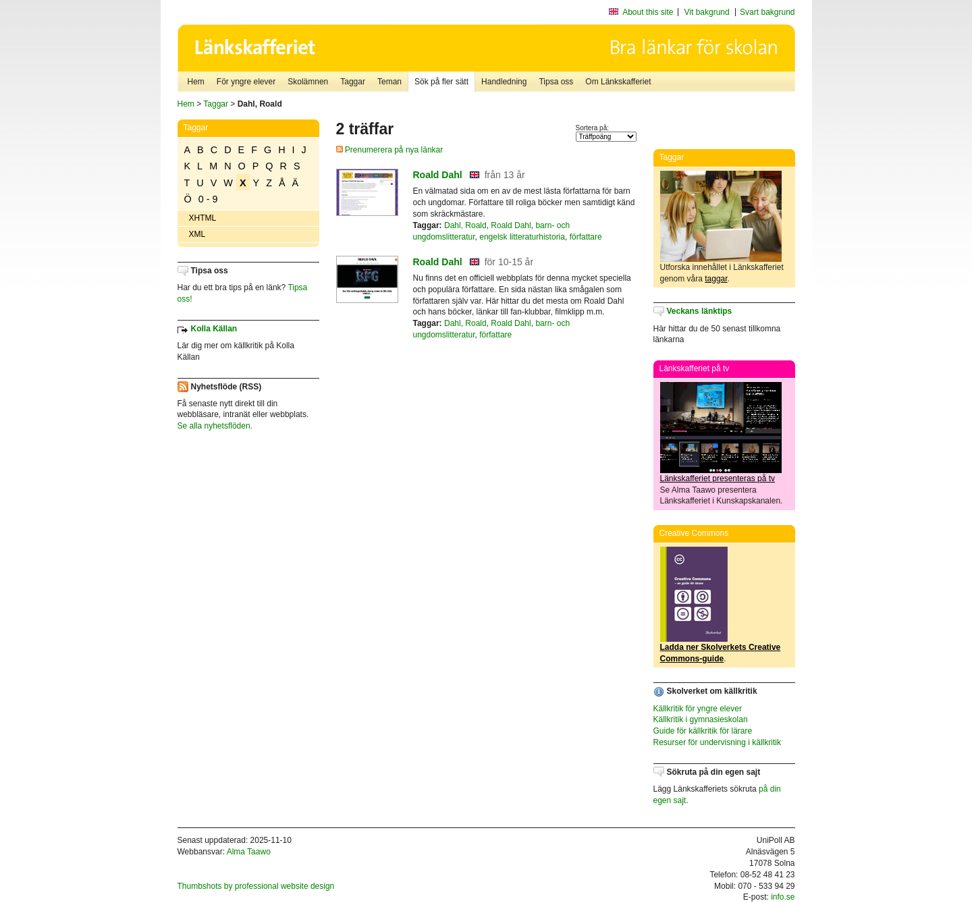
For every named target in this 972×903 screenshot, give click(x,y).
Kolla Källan (214, 328)
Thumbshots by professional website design (256, 886)
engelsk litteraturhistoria (522, 237)
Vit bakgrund (707, 12)
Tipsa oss (556, 81)
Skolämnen (308, 81)
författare (586, 237)
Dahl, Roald (465, 225)
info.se (782, 897)
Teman (389, 81)
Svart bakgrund (767, 12)
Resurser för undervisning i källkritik (717, 742)
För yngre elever (246, 81)
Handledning (503, 81)
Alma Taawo (249, 851)
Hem (196, 81)
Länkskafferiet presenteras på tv (718, 478)
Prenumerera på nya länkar (389, 150)
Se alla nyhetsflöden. (215, 426)
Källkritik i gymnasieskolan (700, 719)
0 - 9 (208, 199)
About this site (647, 12)
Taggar (352, 81)
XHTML (203, 218)
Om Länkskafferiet (618, 81)
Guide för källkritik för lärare (703, 731)
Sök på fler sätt (441, 81)
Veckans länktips (699, 311)
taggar (716, 278)
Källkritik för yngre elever (697, 708)
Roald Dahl (437, 174)
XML (197, 234)
